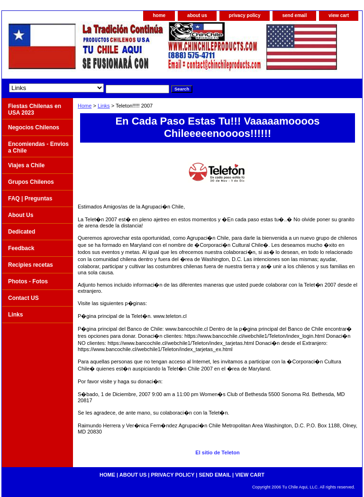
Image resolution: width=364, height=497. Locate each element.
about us (197, 15)
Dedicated (21, 231)
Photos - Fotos (28, 281)
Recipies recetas (30, 265)
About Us (20, 215)
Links (104, 105)
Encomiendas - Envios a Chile (38, 147)
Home (84, 105)
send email (294, 15)
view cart (338, 15)
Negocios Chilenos (33, 127)
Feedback (21, 248)
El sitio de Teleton (217, 452)
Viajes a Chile (26, 165)
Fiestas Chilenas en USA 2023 (34, 109)
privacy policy (245, 15)
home (159, 15)
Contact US (23, 298)
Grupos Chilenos (31, 182)
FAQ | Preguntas (30, 198)
